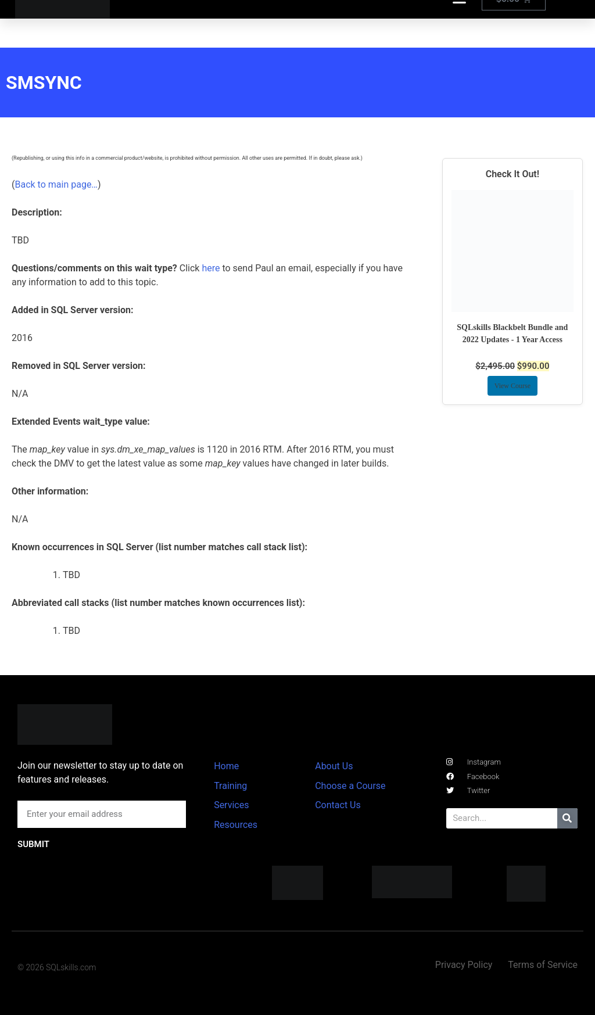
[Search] (567, 818)
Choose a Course (350, 785)
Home (226, 766)
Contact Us (338, 804)
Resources (235, 824)
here (211, 268)
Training (230, 785)
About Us (334, 766)
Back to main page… (56, 184)
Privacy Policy (464, 964)
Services (231, 804)
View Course (512, 386)
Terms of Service (543, 964)
